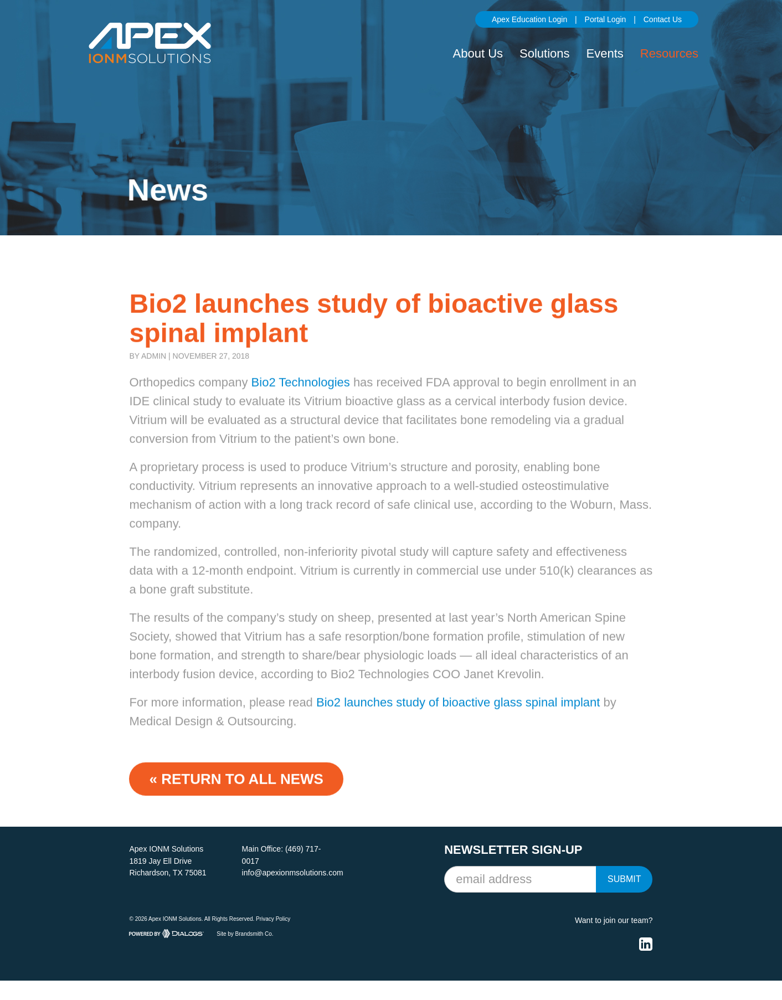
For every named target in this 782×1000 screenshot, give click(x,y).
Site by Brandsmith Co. (245, 933)
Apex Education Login (529, 19)
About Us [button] (478, 53)
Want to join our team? (613, 920)
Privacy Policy (273, 919)
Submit (624, 879)
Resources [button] (669, 53)
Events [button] (605, 53)
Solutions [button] (544, 53)
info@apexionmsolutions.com (292, 872)
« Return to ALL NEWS (236, 791)
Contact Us (663, 19)
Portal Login (605, 19)
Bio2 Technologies (300, 396)
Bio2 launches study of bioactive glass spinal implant (458, 715)
